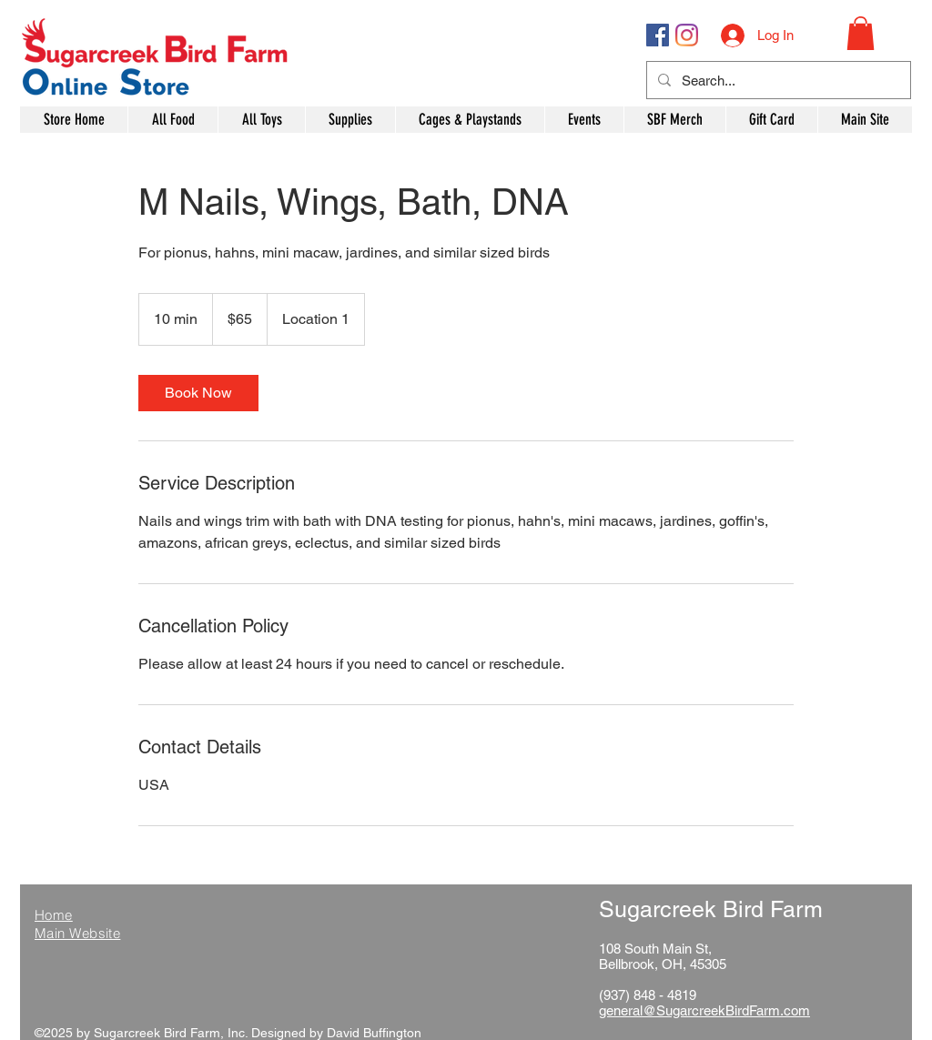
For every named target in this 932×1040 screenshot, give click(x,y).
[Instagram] (686, 35)
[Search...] (777, 80)
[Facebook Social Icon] (657, 35)
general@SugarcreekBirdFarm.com (704, 1010)
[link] (198, 393)
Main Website (77, 933)
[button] (860, 33)
